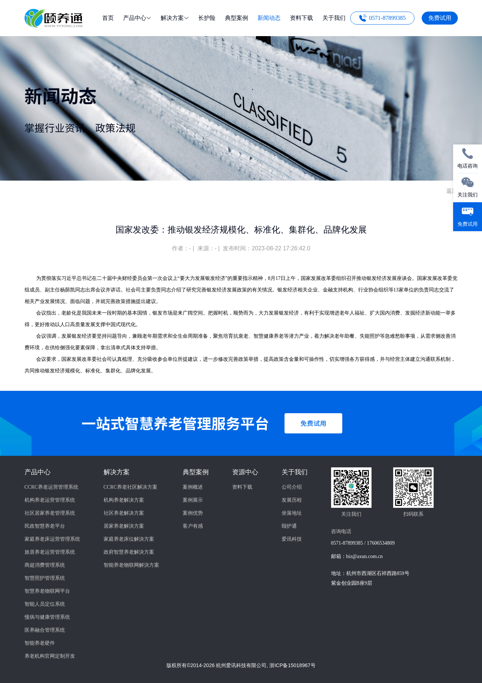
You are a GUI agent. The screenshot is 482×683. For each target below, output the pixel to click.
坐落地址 (292, 513)
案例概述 (193, 487)
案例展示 (193, 500)
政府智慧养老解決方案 (129, 552)
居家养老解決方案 (124, 526)
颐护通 (289, 526)
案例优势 (193, 513)
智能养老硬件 (40, 643)
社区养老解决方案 (124, 513)
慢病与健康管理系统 (47, 617)
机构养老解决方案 (124, 500)
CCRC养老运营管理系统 (51, 487)
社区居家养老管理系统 (50, 513)
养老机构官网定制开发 (50, 656)
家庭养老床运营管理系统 (52, 539)
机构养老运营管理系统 (50, 500)
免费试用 (439, 18)
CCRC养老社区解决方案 (130, 487)
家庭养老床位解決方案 (129, 539)
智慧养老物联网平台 (47, 591)
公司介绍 (292, 487)
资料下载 (242, 487)
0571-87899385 (387, 18)
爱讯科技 (292, 539)
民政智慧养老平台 (45, 526)
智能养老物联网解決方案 (131, 565)
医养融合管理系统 (45, 630)
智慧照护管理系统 (45, 578)
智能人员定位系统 (45, 604)
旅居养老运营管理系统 (50, 552)
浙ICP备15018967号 (292, 665)
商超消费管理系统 (45, 565)
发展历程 (292, 500)
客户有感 (193, 526)
